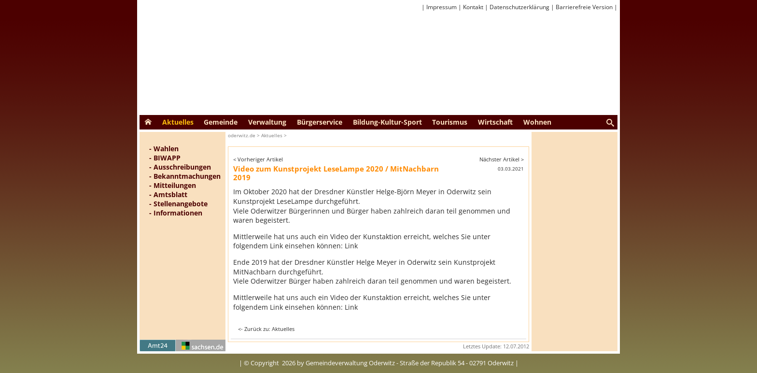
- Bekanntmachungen (185, 176)
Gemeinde (221, 122)
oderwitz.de (241, 135)
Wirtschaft (495, 122)
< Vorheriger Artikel (258, 159)
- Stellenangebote (178, 203)
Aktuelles (178, 122)
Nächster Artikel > (501, 159)
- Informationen (175, 212)
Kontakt (473, 7)
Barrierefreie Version (584, 7)
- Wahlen (164, 148)
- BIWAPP (165, 157)
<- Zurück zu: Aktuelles (266, 328)
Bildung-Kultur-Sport (387, 122)
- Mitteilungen (172, 185)
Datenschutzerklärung (519, 7)
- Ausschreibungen (180, 167)
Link (351, 245)
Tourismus (449, 122)
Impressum (441, 7)
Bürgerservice (319, 122)
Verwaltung (267, 122)
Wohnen (537, 122)
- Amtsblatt (168, 194)
